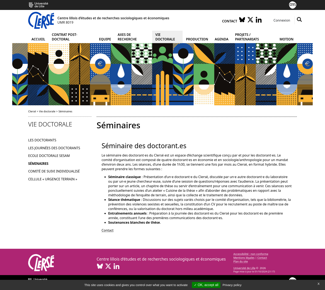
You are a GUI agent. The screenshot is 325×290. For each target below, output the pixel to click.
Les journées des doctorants (54, 148)
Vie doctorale (165, 36)
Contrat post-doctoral (64, 36)
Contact (229, 21)
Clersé (32, 111)
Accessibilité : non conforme (250, 254)
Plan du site (240, 261)
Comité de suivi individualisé (54, 171)
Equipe (105, 39)
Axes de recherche (127, 36)
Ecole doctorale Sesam (49, 155)
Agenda (221, 39)
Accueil (38, 39)
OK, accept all (206, 285)
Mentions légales (244, 258)
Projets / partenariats (247, 36)
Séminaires (38, 163)
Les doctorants (42, 140)
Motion (286, 39)
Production (197, 39)
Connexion (281, 20)
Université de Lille (244, 268)
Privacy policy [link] (232, 285)
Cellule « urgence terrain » (52, 179)
